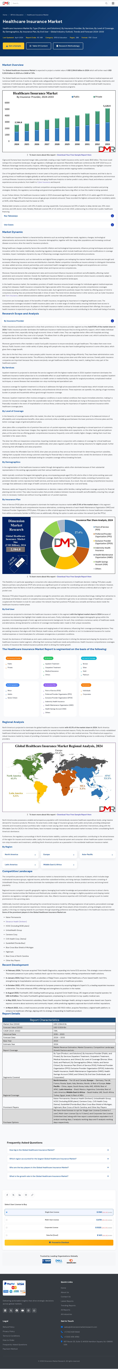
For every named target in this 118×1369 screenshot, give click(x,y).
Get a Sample (13, 46)
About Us (65, 1292)
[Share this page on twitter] (11, 1310)
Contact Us (66, 1297)
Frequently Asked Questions (15, 1345)
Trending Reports (68, 1306)
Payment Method (10, 1349)
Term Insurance (12, 296)
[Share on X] (13, 1194)
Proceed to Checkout (58, 1243)
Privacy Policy (9, 1331)
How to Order (8, 1340)
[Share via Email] (26, 1194)
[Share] (32, 1194)
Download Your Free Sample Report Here (74, 155)
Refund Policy (8, 1327)
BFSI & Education (17, 15)
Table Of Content (39, 46)
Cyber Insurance (43, 182)
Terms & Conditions (11, 1336)
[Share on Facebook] (7, 1194)
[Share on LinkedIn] (19, 1194)
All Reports (65, 1310)
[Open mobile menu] (113, 3)
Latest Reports (67, 1301)
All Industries (66, 1314)
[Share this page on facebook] (16, 1310)
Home (5, 15)
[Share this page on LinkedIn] (5, 1310)
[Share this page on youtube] (22, 1310)
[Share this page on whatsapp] (34, 1310)
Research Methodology (68, 46)
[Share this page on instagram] (28, 1310)
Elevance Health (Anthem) (16, 921)
